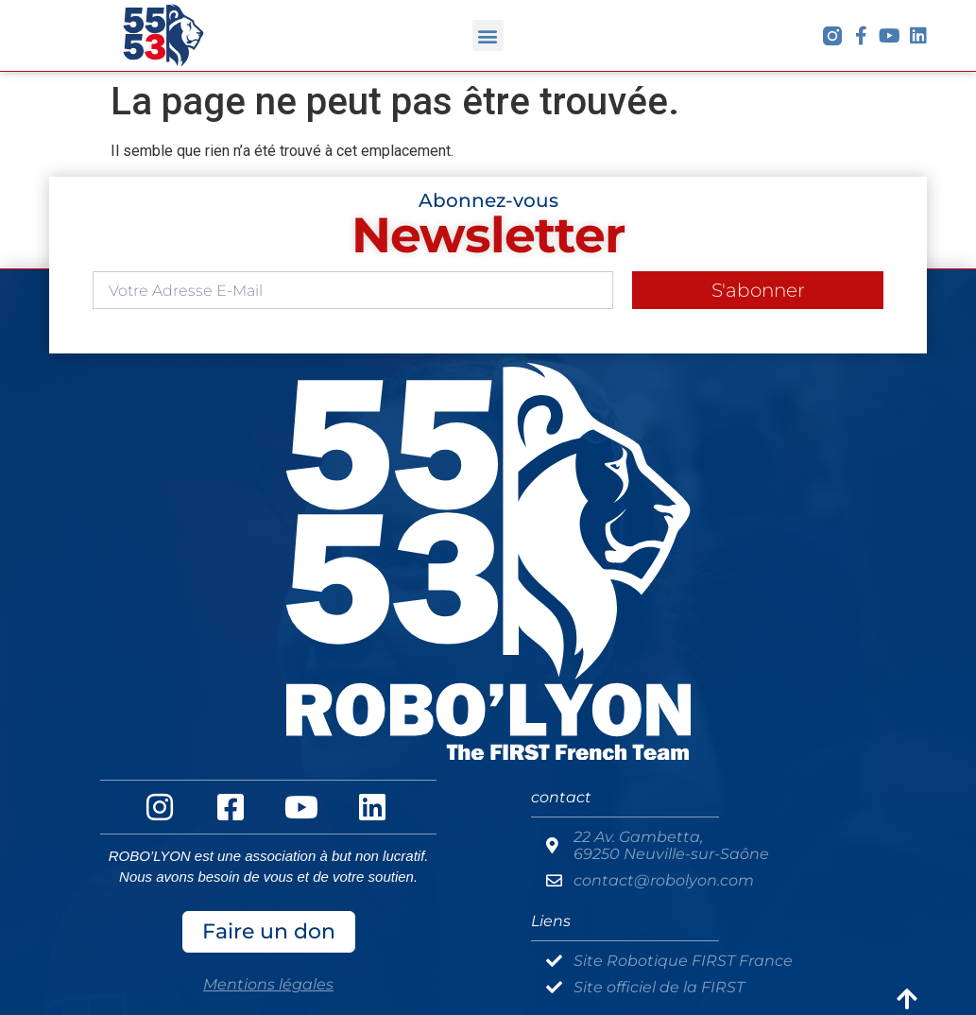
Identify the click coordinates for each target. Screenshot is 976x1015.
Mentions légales (268, 984)
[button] (488, 35)
